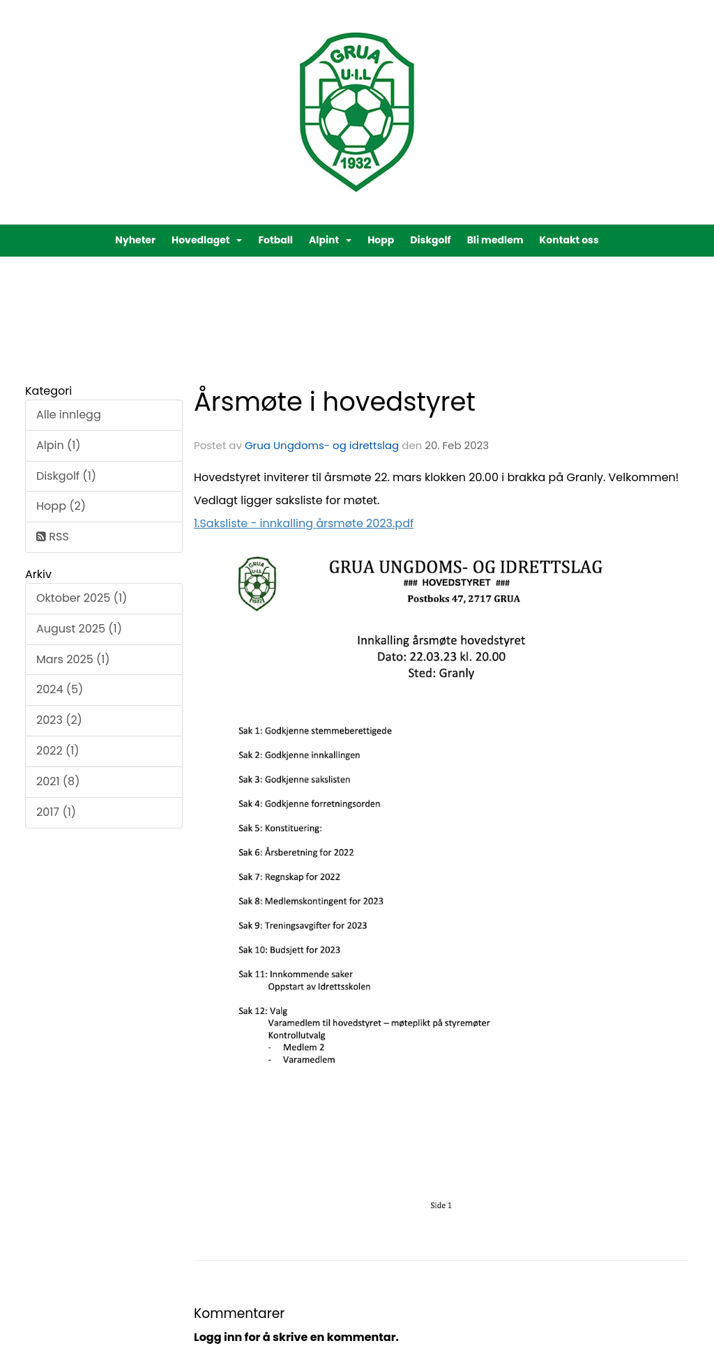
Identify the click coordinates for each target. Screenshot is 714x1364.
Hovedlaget (207, 240)
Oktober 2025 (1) (81, 598)
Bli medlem (495, 240)
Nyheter (135, 240)
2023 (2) (59, 720)
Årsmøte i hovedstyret (335, 402)
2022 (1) (57, 751)
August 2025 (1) (79, 629)
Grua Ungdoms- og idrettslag (322, 445)
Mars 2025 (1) (73, 659)
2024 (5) (59, 689)
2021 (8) (57, 781)
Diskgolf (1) (66, 476)
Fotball (275, 240)
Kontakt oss (569, 240)
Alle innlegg (68, 415)
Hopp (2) (61, 506)
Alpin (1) (58, 445)
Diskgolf (430, 240)
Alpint (330, 240)
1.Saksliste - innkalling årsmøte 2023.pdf (303, 523)
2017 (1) (56, 812)
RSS (52, 537)
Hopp (380, 240)
